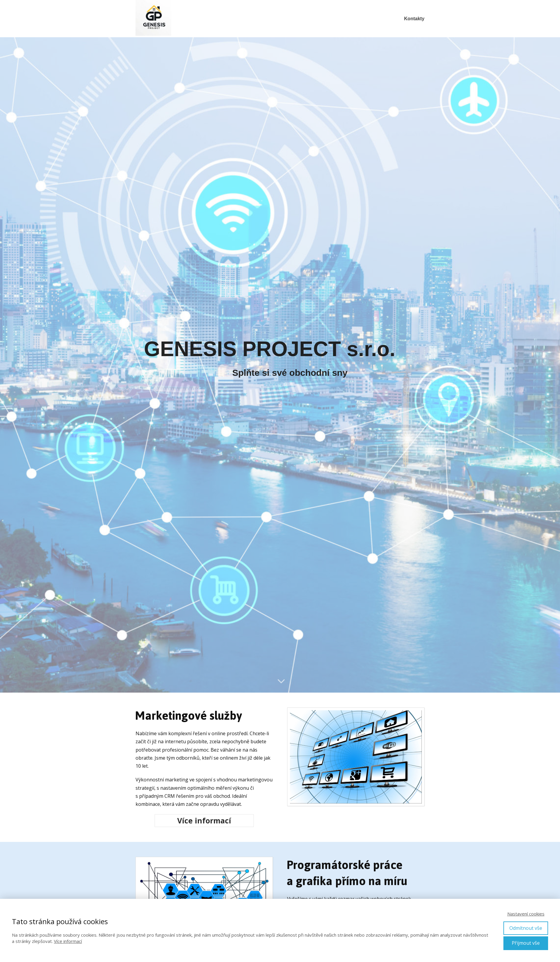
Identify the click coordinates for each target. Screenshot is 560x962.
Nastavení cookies (526, 914)
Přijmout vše (526, 943)
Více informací (68, 941)
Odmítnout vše (525, 928)
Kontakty (414, 18)
